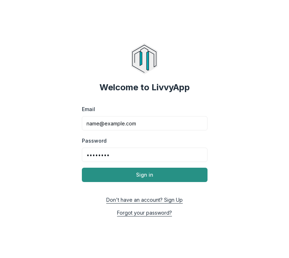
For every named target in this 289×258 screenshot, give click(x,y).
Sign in (144, 175)
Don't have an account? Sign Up (144, 200)
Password (94, 141)
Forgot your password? (144, 213)
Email (88, 109)
